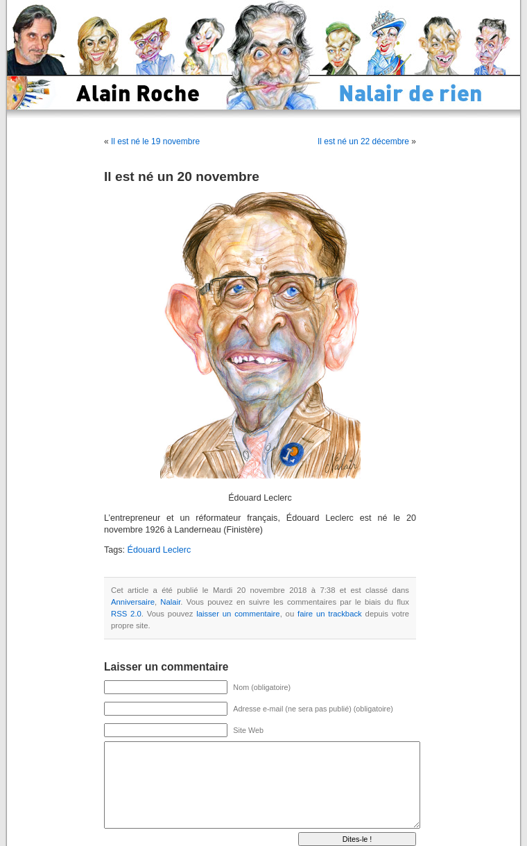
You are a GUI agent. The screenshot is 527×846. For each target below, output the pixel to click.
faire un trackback (329, 614)
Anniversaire (133, 602)
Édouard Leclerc (159, 550)
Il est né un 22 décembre (363, 141)
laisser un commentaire (237, 614)
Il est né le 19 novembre (155, 141)
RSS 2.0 (126, 614)
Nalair (170, 602)
